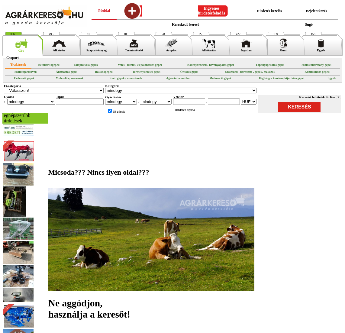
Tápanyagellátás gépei (270, 64)
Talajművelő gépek (86, 64)
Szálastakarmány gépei (316, 64)
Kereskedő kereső (185, 24)
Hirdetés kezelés (269, 11)
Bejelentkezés (316, 11)
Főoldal (104, 10)
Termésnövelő (134, 49)
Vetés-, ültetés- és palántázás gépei (140, 64)
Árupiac (171, 49)
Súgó (309, 24)
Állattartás (209, 49)
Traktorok (18, 65)
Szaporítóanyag (96, 49)
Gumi (284, 49)
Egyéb (321, 49)
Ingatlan (246, 49)
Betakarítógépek (49, 64)
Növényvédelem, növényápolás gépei (210, 64)
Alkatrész (59, 49)
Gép (21, 49)
